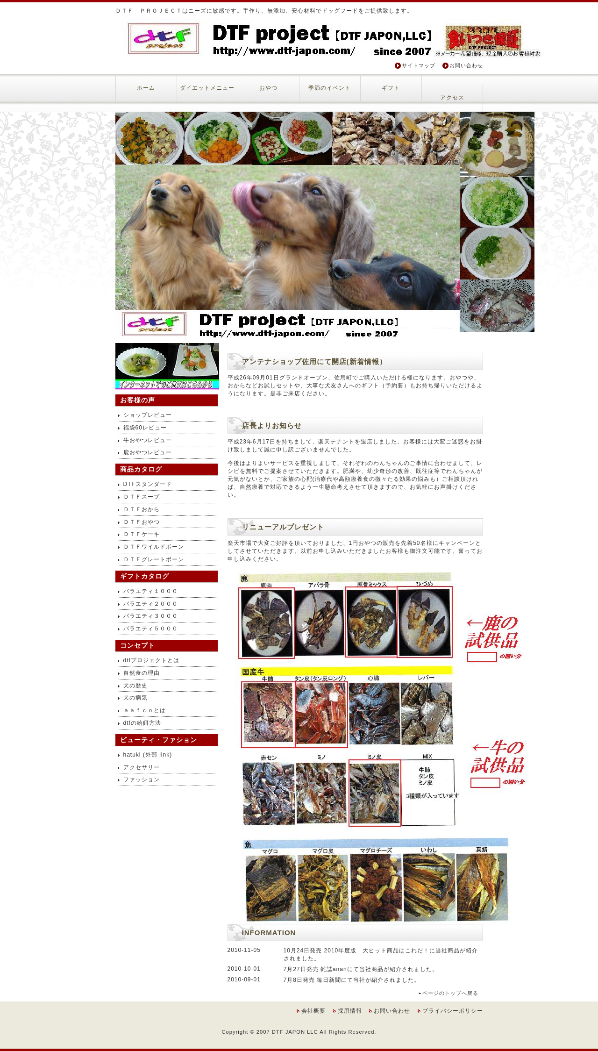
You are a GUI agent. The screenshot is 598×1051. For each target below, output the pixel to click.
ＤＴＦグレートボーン (153, 559)
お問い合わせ (466, 65)
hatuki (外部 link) (147, 754)
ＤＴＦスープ (141, 496)
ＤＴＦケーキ (141, 534)
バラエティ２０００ (150, 604)
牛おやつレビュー (147, 440)
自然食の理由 (141, 673)
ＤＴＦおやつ (141, 522)
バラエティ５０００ (150, 628)
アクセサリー (141, 767)
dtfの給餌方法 (142, 723)
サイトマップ (418, 65)
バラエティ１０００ (150, 591)
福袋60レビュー (145, 427)
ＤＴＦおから (141, 509)
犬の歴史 (135, 685)
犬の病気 (135, 697)
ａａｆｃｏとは (144, 710)
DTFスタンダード (147, 484)
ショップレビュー (147, 415)
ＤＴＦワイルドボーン (153, 546)
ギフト (391, 88)
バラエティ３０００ (150, 616)
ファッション (141, 779)
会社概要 (313, 1011)
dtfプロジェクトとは (151, 660)
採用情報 (350, 1011)
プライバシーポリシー (452, 1011)
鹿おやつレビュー (147, 452)
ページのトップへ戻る (450, 993)
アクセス (452, 97)
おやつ (268, 88)
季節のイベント (329, 88)
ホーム (146, 88)
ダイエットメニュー (207, 88)
